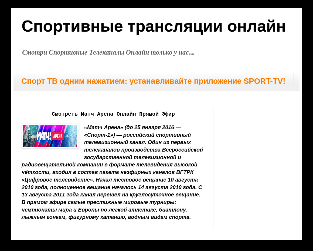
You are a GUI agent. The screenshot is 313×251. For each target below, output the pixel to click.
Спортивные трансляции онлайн (154, 26)
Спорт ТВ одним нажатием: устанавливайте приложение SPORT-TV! (153, 81)
